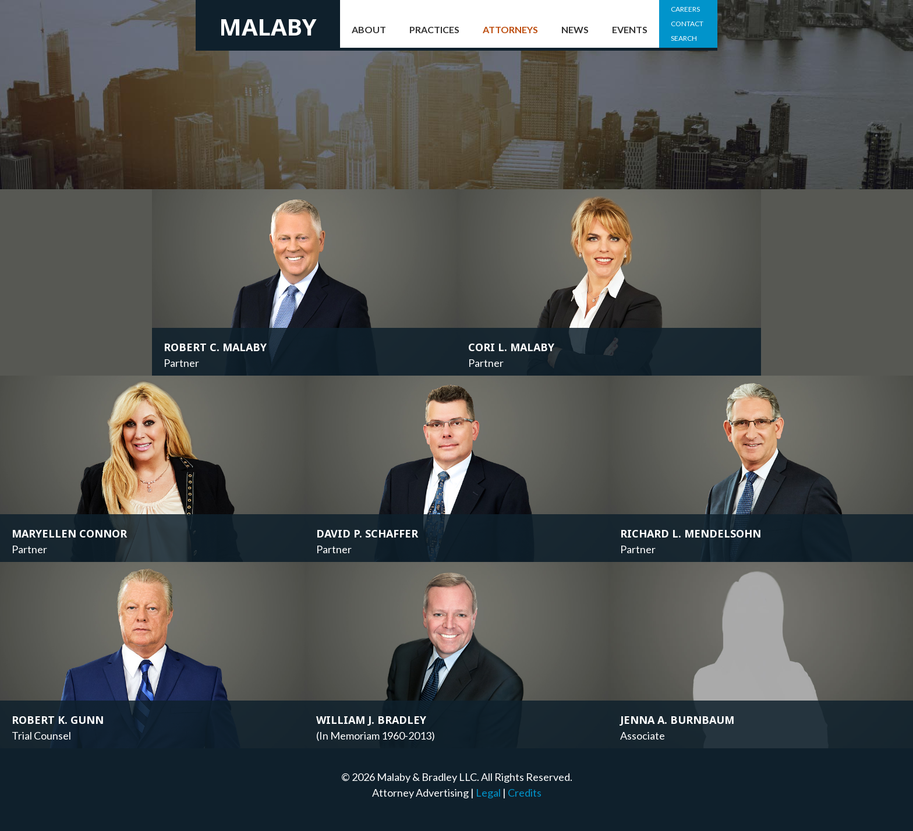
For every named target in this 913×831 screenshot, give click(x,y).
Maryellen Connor (69, 533)
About (369, 29)
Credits (525, 792)
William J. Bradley (371, 720)
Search (684, 38)
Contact (687, 23)
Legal (488, 792)
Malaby (268, 26)
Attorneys (510, 29)
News (575, 29)
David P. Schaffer (367, 533)
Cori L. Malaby (511, 347)
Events (629, 29)
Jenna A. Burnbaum (677, 720)
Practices (434, 29)
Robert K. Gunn (58, 720)
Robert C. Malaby (215, 347)
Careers (685, 9)
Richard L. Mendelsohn (690, 533)
